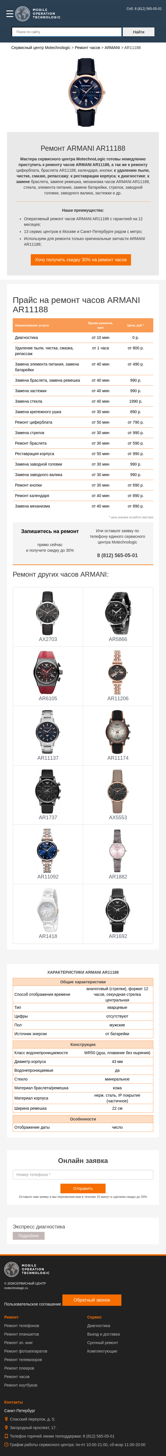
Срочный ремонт (102, 1342)
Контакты (13, 1402)
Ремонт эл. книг (18, 1342)
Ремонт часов (16, 1376)
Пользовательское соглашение (32, 1304)
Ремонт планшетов (21, 1334)
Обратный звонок (92, 1300)
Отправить (83, 1188)
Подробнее (28, 1236)
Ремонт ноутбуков (20, 1385)
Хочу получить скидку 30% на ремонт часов (80, 259)
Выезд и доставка (103, 1334)
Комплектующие (102, 1351)
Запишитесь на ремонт (50, 531)
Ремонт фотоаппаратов (25, 1351)
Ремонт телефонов (21, 1325)
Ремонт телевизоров (23, 1359)
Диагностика (98, 1325)
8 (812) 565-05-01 (117, 555)
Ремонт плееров (19, 1368)
